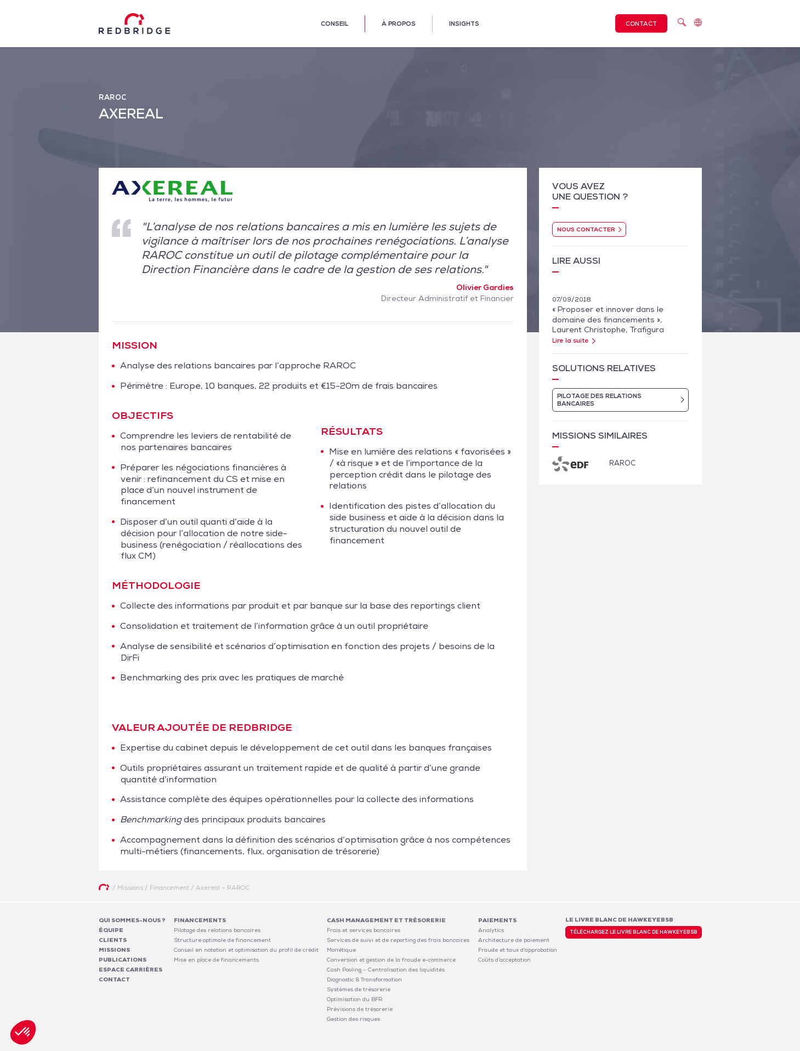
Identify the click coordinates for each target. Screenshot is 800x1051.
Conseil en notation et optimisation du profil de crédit (246, 949)
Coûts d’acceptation (504, 959)
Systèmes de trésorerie (358, 989)
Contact (641, 23)
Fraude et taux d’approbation (517, 949)
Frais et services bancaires (363, 930)
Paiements (497, 920)
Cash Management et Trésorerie (386, 920)
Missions (114, 949)
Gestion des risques (353, 1018)
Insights (464, 23)
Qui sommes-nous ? (132, 920)
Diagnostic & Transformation (364, 979)
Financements (200, 920)
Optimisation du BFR (355, 999)
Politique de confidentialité (629, 1044)
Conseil (334, 23)
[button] (23, 1032)
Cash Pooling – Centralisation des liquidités (386, 969)
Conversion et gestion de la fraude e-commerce (391, 959)
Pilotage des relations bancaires (217, 930)
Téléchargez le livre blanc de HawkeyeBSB (633, 932)
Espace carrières (130, 969)
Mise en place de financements (216, 959)
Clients (113, 940)
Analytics (491, 930)
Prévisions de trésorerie (360, 1009)
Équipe (111, 930)
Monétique (341, 949)
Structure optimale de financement (222, 940)
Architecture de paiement (513, 940)
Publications (122, 959)
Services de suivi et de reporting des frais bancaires (398, 940)
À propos (399, 23)
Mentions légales (559, 1044)
